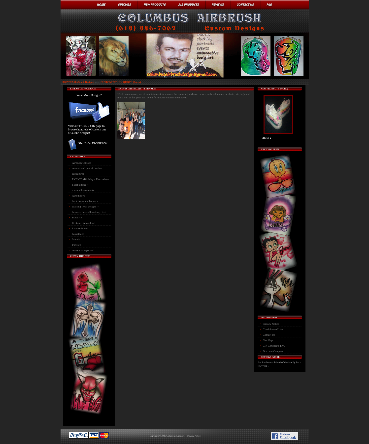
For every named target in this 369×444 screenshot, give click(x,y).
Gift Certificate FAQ (274, 345)
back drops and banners (85, 201)
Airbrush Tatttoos (81, 162)
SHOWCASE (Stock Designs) (78, 82)
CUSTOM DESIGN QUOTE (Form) (121, 82)
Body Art (77, 217)
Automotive (78, 195)
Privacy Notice (271, 323)
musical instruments (83, 190)
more (283, 88)
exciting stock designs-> (85, 206)
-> (90, 179)
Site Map (268, 340)
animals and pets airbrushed (87, 168)
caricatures (78, 173)
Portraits (76, 244)
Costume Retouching (83, 222)
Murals (76, 239)
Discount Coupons (273, 351)
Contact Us (269, 334)
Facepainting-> (80, 184)
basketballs (78, 233)
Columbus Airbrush (175, 436)
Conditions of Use (273, 329)
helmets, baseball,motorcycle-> (89, 211)
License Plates (80, 228)
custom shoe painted (83, 250)
